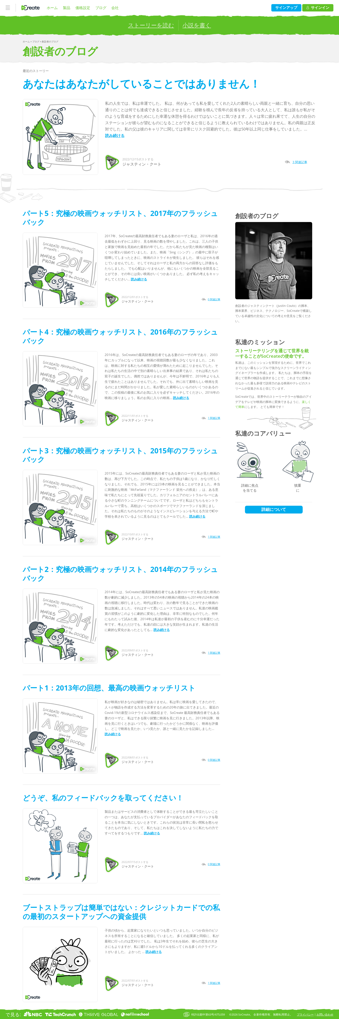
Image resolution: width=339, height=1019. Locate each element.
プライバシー (305, 1014)
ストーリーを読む (151, 25)
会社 (115, 7)
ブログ (100, 7)
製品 (66, 7)
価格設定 (82, 7)
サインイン (317, 7)
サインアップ (286, 7)
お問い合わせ (325, 1014)
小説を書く (196, 25)
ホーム (52, 7)
